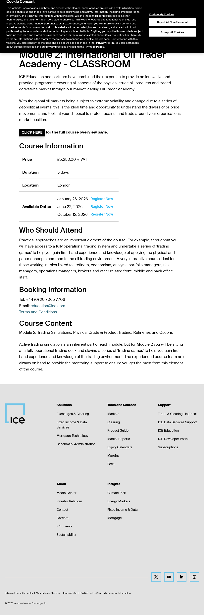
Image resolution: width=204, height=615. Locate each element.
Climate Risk (116, 493)
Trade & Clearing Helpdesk (177, 414)
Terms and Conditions (38, 311)
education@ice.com (48, 305)
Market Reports (118, 439)
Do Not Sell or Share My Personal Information (105, 593)
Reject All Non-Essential (172, 17)
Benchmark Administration (76, 444)
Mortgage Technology (72, 436)
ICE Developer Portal (173, 439)
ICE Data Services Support (177, 422)
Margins (113, 456)
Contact (62, 510)
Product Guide (117, 430)
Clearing (113, 422)
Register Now (101, 198)
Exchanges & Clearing (73, 414)
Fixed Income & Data (122, 510)
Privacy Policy (105, 38)
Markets (113, 414)
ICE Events (64, 526)
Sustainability (66, 535)
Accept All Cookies (172, 27)
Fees (110, 464)
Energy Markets (118, 501)
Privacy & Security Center (19, 593)
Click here (32, 132)
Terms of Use (70, 593)
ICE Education (168, 430)
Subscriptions (168, 447)
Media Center (66, 493)
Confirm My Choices (161, 9)
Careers (62, 518)
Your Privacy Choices (48, 593)
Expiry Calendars (119, 447)
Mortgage (114, 518)
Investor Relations (69, 501)
